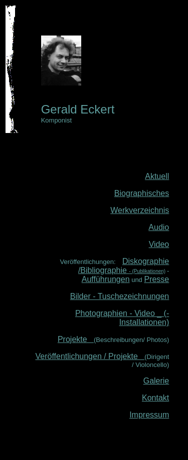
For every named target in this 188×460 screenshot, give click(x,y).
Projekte (76, 339)
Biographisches (141, 193)
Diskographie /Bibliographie (123, 265)
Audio (158, 227)
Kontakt (155, 398)
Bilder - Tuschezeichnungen (119, 296)
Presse (156, 279)
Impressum (149, 414)
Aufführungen (106, 279)
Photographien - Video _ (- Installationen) (122, 317)
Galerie (156, 380)
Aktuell (157, 176)
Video (159, 244)
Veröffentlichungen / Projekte (90, 356)
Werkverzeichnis (139, 210)
